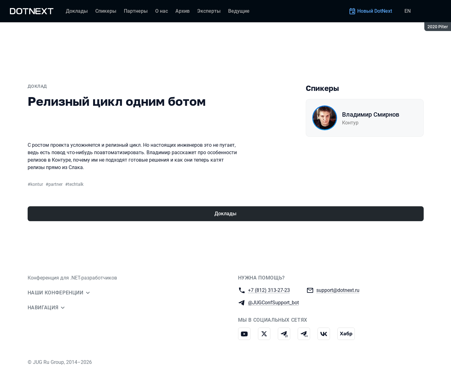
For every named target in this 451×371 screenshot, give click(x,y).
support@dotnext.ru (337, 290)
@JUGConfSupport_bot (273, 302)
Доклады (225, 214)
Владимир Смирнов (370, 114)
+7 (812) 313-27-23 (269, 290)
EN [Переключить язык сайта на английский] (407, 11)
